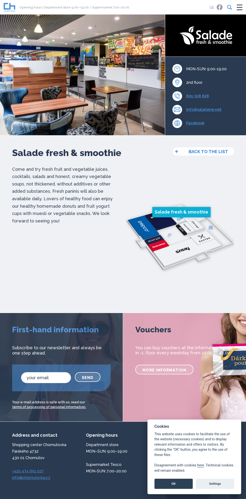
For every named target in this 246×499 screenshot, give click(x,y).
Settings (215, 483)
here (200, 465)
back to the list (208, 151)
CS (212, 7)
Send (87, 377)
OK (173, 483)
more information (164, 370)
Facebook (195, 123)
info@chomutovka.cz (31, 477)
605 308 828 (197, 96)
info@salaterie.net (204, 109)
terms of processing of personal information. (49, 407)
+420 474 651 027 (28, 471)
